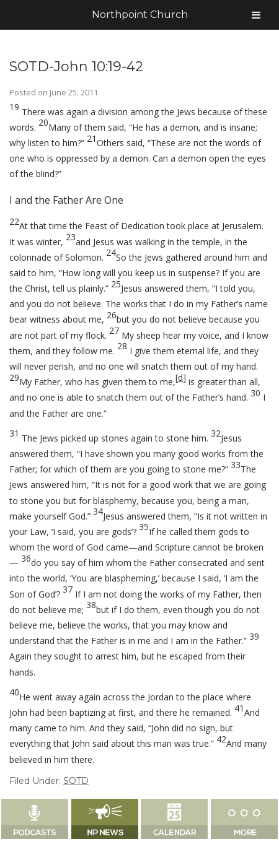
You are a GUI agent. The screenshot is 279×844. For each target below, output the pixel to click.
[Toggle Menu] (256, 15)
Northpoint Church (140, 14)
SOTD (76, 780)
